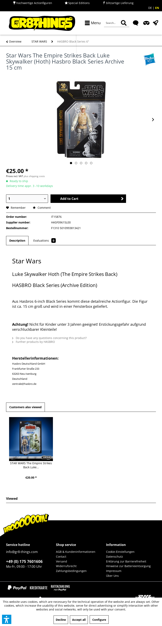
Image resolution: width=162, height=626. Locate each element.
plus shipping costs (34, 176)
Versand (61, 561)
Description (17, 240)
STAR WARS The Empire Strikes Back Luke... (31, 465)
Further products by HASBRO (33, 342)
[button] (6, 619)
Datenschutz (114, 556)
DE (150, 8)
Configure (99, 620)
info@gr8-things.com (22, 552)
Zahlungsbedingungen (71, 571)
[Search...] (116, 23)
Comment (42, 208)
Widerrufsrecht (66, 566)
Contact (61, 556)
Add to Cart (92, 198)
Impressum (113, 571)
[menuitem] (92, 23)
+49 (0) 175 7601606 (24, 561)
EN (157, 8)
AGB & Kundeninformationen (75, 552)
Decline (61, 620)
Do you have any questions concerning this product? (49, 338)
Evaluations (44, 240)
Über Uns (112, 576)
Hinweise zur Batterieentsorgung (128, 566)
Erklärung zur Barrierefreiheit (126, 561)
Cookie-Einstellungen (120, 552)
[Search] (123, 23)
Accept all (79, 620)
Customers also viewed (25, 407)
